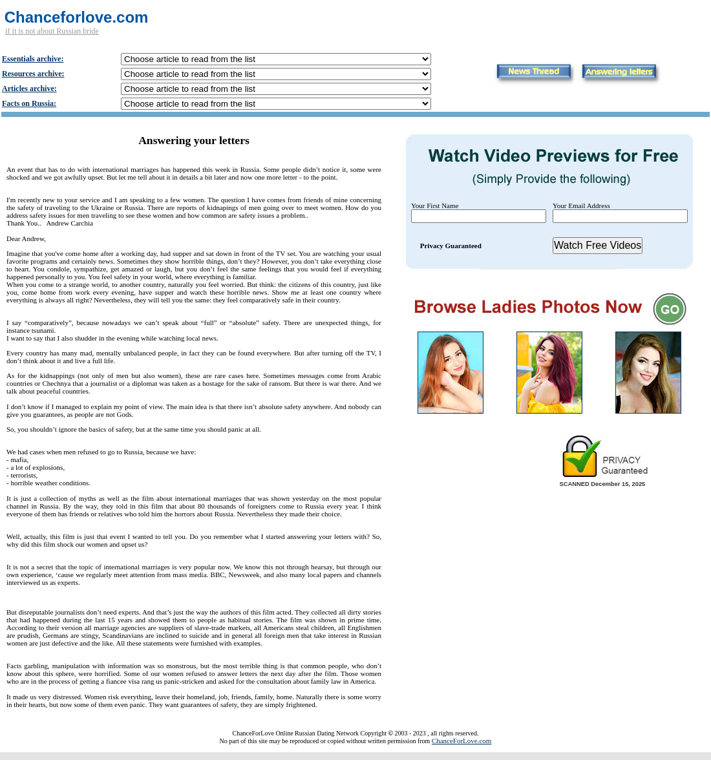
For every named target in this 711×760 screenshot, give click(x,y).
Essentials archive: (32, 58)
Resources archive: (33, 73)
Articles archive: (29, 88)
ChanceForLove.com (462, 740)
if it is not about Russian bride (52, 31)
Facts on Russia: (29, 103)
